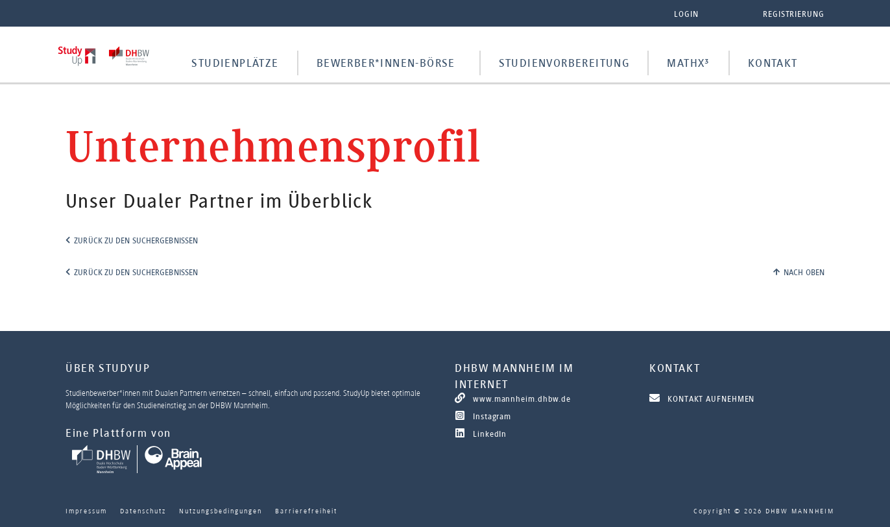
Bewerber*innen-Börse (386, 62)
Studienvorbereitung (564, 62)
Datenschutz (143, 511)
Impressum (86, 511)
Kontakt (773, 62)
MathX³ (688, 62)
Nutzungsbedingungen (220, 511)
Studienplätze (234, 62)
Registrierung (793, 14)
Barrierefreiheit (306, 511)
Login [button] (686, 14)
